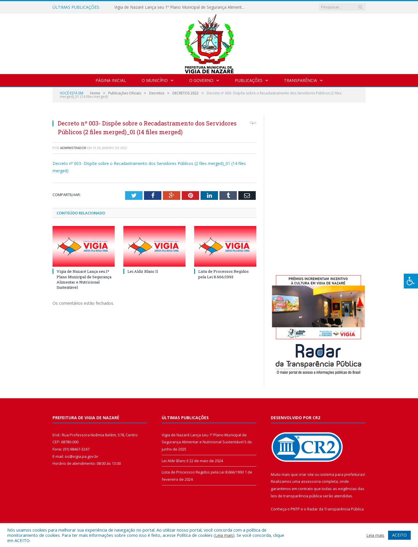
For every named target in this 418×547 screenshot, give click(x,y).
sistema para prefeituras (342, 474)
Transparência (300, 80)
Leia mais (224, 535)
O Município (155, 80)
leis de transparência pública (296, 495)
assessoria (311, 481)
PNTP (295, 509)
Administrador (73, 148)
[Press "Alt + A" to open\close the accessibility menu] (411, 281)
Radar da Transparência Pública (335, 509)
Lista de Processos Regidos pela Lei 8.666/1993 (223, 274)
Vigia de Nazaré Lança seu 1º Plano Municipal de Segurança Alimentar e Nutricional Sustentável (181, 7)
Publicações (248, 80)
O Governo (201, 80)
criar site (306, 474)
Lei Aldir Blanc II (142, 271)
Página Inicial (111, 80)
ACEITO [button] (399, 535)
